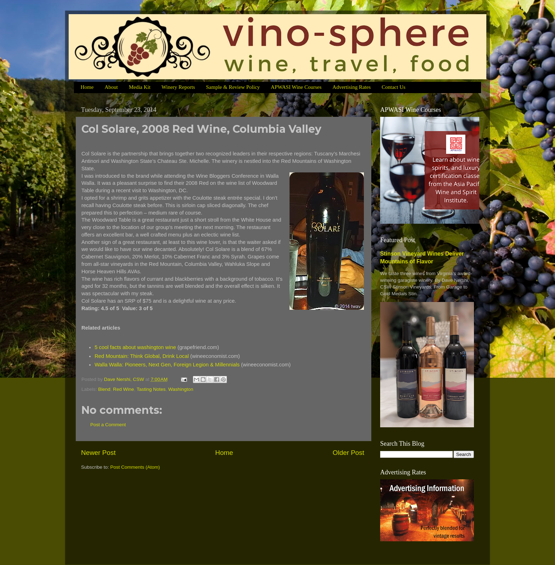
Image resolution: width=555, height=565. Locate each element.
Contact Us (393, 87)
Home (87, 87)
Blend (104, 389)
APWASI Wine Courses (296, 87)
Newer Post (98, 452)
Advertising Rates (351, 87)
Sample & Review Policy (233, 87)
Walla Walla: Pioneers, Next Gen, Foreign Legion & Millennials (167, 364)
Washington (180, 389)
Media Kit (139, 87)
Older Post (348, 452)
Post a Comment (108, 424)
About (111, 87)
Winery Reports (178, 87)
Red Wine (123, 389)
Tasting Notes (151, 389)
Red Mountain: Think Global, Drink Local (142, 356)
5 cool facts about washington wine (135, 347)
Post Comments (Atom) (135, 467)
